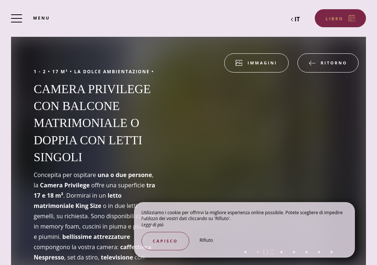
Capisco (165, 241)
